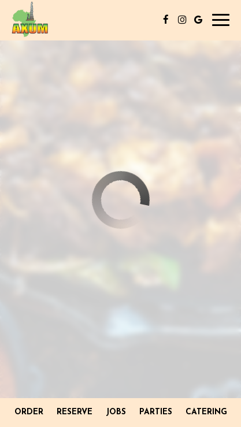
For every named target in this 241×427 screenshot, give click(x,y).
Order (28, 412)
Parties (155, 412)
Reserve (74, 412)
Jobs (116, 412)
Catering (206, 412)
